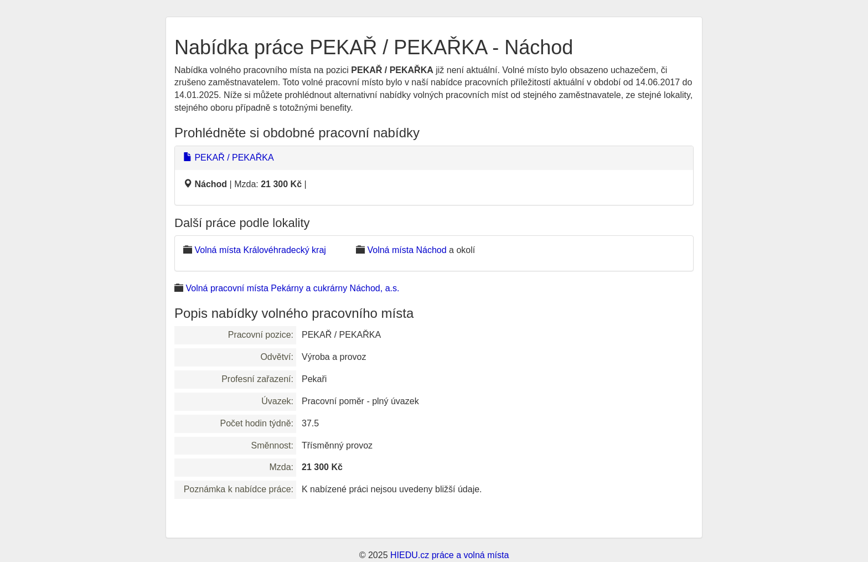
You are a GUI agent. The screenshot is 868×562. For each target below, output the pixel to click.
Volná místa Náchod (406, 250)
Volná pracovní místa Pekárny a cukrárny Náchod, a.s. (292, 288)
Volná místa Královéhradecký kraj (260, 250)
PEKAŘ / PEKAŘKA (228, 157)
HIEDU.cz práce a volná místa (449, 555)
